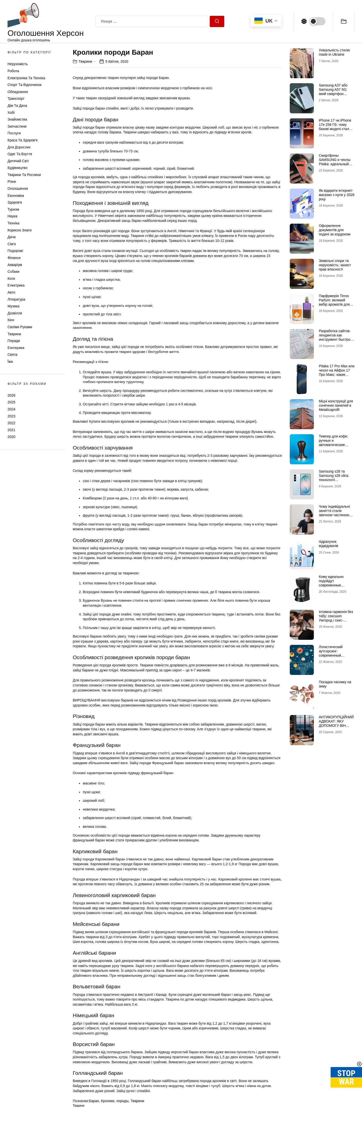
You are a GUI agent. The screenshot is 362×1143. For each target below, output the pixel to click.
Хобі (11, 113)
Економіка (16, 196)
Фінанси (14, 258)
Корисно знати (20, 230)
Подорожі (15, 251)
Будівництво (17, 168)
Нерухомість (18, 64)
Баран (94, 1101)
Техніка (13, 223)
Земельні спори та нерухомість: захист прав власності (335, 265)
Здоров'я (15, 202)
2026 (11, 395)
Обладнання (18, 92)
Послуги (14, 133)
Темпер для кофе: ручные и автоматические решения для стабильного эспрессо (333, 446)
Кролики (107, 1101)
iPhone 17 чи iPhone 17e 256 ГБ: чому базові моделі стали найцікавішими (335, 126)
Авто (11, 292)
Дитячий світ (18, 161)
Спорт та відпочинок (24, 85)
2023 (11, 416)
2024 (11, 409)
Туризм (13, 209)
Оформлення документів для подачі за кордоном (334, 230)
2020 (11, 437)
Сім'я (12, 244)
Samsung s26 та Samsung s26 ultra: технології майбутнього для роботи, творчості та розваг (335, 481)
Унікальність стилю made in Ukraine (334, 52)
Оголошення (18, 189)
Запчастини (17, 126)
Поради (14, 341)
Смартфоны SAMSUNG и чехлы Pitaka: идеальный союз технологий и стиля (334, 163)
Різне (12, 182)
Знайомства (17, 119)
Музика (13, 306)
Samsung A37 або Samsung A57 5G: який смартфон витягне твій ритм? (334, 91)
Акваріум (15, 265)
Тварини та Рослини (24, 175)
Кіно (11, 320)
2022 (11, 423)
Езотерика (16, 348)
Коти (11, 279)
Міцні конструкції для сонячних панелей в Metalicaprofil (336, 405)
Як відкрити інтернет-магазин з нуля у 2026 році (336, 195)
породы (122, 1101)
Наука (12, 216)
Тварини (14, 334)
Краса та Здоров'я (23, 140)
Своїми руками (20, 327)
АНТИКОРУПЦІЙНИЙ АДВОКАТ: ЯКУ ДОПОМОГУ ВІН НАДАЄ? (336, 723)
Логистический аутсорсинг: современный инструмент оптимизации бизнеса (336, 655)
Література (16, 299)
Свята (12, 355)
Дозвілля (15, 313)
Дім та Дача (17, 106)
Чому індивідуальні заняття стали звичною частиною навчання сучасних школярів (334, 514)
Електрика (16, 285)
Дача (12, 237)
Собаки (13, 272)
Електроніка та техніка (26, 78)
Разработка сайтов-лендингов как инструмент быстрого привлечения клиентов (336, 339)
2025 (11, 402)
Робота (13, 71)
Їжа (10, 362)
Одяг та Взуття (20, 154)
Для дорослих (19, 147)
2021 (11, 430)
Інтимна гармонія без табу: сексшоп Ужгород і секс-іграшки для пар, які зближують (336, 620)
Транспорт (16, 99)
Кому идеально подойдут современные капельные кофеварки (331, 585)
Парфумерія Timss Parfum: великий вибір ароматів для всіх (334, 302)
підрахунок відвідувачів (328, 544)
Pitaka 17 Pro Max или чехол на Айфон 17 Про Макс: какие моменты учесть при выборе (336, 374)
